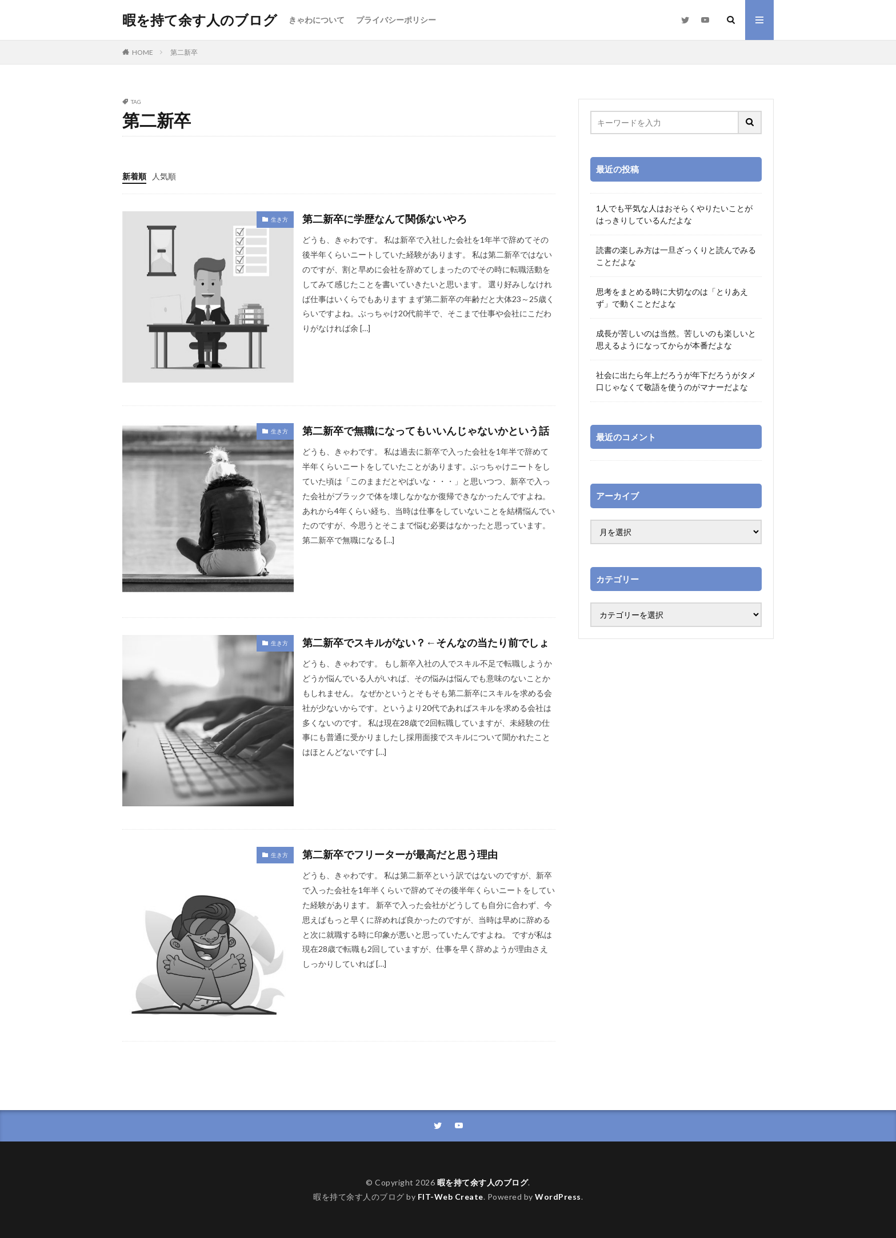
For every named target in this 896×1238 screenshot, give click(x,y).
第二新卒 (184, 52)
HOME (142, 52)
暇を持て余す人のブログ (199, 20)
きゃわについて (317, 20)
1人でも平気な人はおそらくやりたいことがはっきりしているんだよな (674, 214)
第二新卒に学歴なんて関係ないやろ (384, 218)
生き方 (279, 219)
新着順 (134, 176)
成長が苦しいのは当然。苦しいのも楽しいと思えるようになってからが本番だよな (676, 339)
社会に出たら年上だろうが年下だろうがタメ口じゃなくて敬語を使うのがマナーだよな (676, 381)
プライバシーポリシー (396, 20)
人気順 (164, 176)
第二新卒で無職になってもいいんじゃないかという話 (425, 430)
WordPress (558, 1196)
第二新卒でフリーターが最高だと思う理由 (400, 854)
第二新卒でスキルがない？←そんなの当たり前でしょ (425, 642)
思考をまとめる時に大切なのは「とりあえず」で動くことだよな (672, 297)
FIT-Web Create (450, 1196)
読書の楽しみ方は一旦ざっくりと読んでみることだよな (676, 256)
